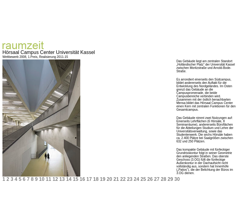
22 (123, 179)
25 (143, 179)
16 (82, 179)
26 (150, 179)
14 (68, 179)
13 (62, 179)
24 (136, 179)
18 (96, 179)
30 (177, 179)
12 (55, 179)
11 (48, 179)
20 (109, 179)
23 (129, 179)
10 (41, 179)
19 (102, 179)
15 (75, 179)
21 (116, 179)
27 (156, 179)
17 (89, 179)
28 (163, 179)
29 (170, 179)
